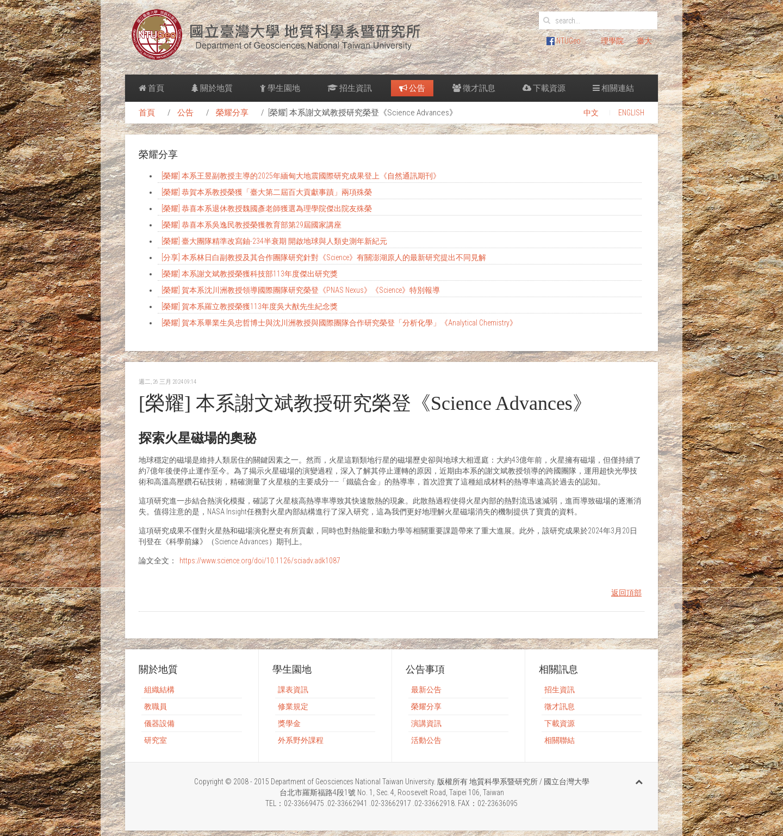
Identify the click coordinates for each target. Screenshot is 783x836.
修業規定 (293, 706)
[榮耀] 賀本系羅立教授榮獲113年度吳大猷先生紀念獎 (249, 306)
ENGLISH (631, 112)
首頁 (151, 88)
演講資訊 (426, 723)
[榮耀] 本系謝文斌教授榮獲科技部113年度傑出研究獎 (249, 273)
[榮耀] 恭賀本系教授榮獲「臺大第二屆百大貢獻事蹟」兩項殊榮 (266, 192)
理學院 (612, 40)
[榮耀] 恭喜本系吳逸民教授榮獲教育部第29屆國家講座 (251, 224)
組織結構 (159, 689)
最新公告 (426, 689)
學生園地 (280, 88)
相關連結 (613, 88)
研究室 (155, 740)
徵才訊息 (473, 88)
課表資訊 (293, 689)
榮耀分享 (232, 113)
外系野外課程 (301, 740)
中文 (591, 112)
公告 (412, 88)
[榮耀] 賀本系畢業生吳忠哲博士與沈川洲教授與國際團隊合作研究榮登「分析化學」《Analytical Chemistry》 (339, 322)
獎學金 (289, 723)
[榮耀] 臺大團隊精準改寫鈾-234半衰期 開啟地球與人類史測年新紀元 (274, 241)
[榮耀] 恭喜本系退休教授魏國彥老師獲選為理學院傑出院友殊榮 (266, 208)
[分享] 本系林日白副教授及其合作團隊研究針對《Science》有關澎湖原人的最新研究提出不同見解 (323, 257)
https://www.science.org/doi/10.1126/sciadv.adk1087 (259, 560)
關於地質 (212, 88)
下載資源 (544, 88)
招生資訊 (349, 88)
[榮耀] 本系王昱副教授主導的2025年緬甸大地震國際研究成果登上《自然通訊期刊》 (300, 175)
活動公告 (426, 740)
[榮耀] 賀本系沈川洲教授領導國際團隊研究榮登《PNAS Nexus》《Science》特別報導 (300, 290)
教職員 (155, 706)
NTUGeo (563, 40)
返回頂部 (626, 592)
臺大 (644, 40)
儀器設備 (159, 723)
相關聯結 (559, 740)
